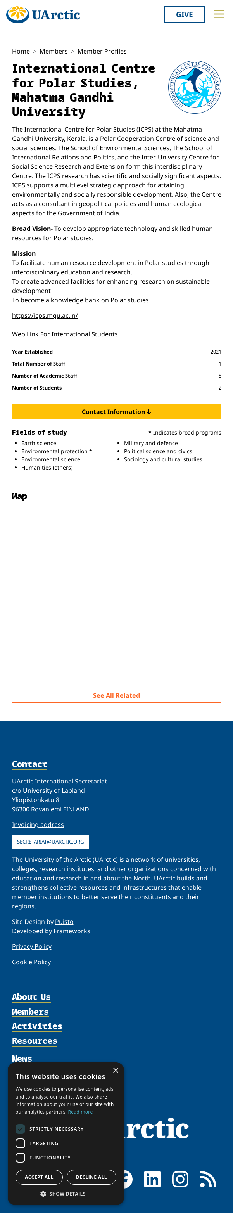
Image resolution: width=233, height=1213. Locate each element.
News (22, 1058)
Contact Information (116, 411)
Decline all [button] (91, 1177)
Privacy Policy (32, 946)
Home (21, 51)
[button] (66, 1193)
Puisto (64, 921)
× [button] (115, 1071)
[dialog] (66, 1133)
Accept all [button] (39, 1177)
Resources (34, 1041)
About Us (31, 997)
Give (184, 14)
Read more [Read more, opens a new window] (80, 1112)
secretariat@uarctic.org (50, 841)
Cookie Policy (31, 962)
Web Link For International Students (65, 334)
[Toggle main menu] (219, 14)
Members (54, 51)
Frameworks (72, 931)
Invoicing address (38, 824)
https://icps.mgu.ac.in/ (45, 315)
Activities (37, 1026)
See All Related (116, 695)
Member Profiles (102, 51)
